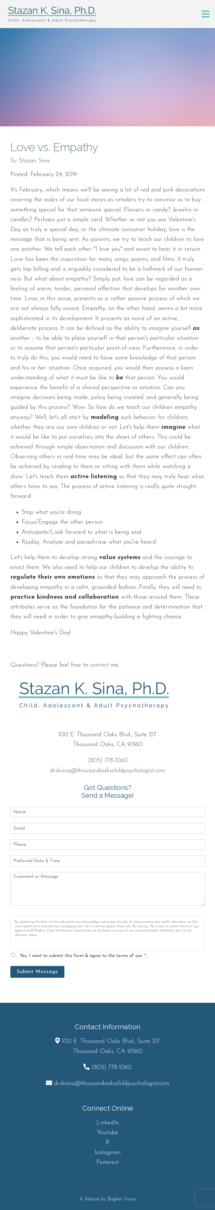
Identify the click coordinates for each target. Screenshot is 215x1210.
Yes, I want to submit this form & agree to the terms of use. (83, 956)
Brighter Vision (121, 1199)
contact (99, 665)
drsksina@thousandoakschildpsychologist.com (107, 770)
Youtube (107, 1132)
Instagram (108, 1152)
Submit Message (37, 971)
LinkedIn (107, 1123)
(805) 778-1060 (108, 760)
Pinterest (107, 1162)
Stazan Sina (34, 161)
